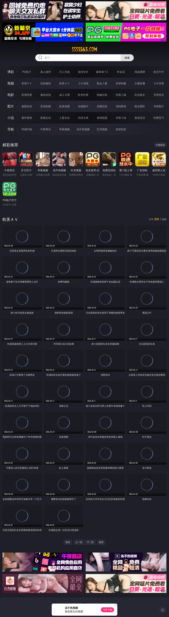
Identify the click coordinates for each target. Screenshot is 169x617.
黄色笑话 (140, 118)
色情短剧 (121, 129)
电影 (10, 95)
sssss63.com (84, 49)
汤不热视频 (83, 129)
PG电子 (26, 72)
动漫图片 (83, 106)
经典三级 (121, 95)
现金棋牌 (140, 72)
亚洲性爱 (26, 95)
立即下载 (107, 609)
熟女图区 (140, 106)
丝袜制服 (121, 83)
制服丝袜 (102, 95)
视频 (10, 83)
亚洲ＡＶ (26, 83)
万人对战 (64, 72)
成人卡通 (64, 95)
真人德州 (45, 72)
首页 (67, 542)
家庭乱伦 (45, 118)
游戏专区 (83, 72)
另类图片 (158, 106)
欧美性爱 (83, 95)
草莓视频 (64, 129)
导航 (10, 129)
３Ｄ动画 (83, 83)
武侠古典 (83, 118)
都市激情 (26, 118)
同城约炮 (26, 129)
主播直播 (140, 83)
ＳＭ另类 (158, 83)
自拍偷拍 (45, 83)
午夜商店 (45, 129)
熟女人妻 (102, 83)
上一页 (78, 542)
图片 (10, 106)
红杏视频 (102, 129)
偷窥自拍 (26, 106)
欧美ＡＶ (64, 83)
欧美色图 (64, 106)
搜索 (127, 58)
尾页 (101, 542)
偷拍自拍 (45, 95)
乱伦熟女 (140, 95)
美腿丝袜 (102, 106)
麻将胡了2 (102, 72)
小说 (10, 117)
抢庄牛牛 (158, 72)
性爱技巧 (158, 118)
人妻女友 (64, 118)
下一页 (90, 542)
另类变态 (158, 95)
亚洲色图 (45, 106)
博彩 (10, 72)
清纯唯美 (121, 106)
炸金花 (121, 72)
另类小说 (121, 118)
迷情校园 (102, 118)
